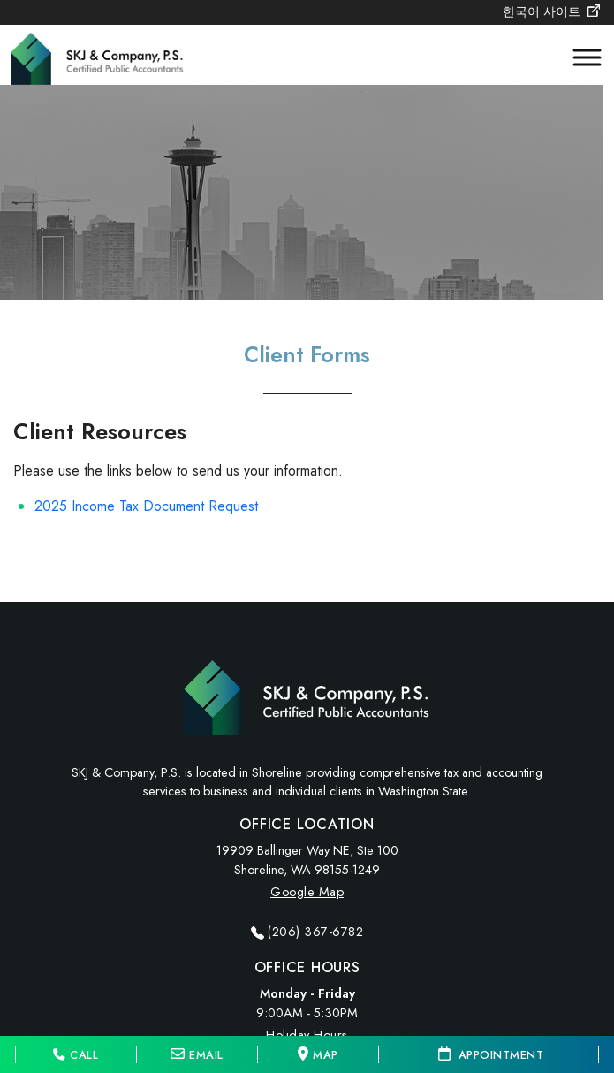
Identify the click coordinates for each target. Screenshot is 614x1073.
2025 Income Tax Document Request (146, 506)
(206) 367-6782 (315, 931)
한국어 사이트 (551, 11)
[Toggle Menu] (579, 58)
